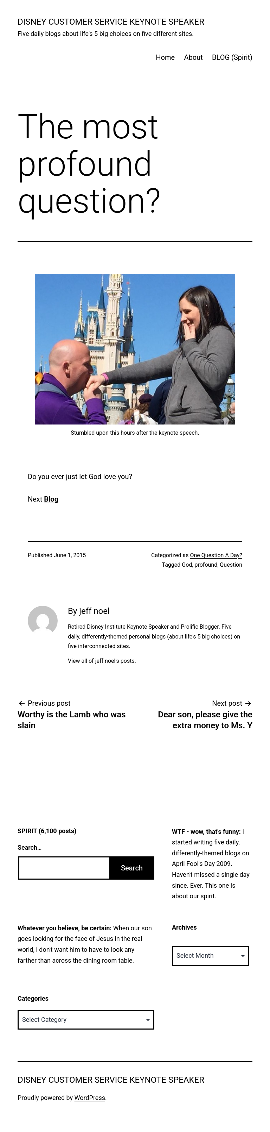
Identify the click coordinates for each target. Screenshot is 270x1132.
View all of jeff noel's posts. (102, 661)
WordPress (90, 1097)
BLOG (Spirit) (232, 57)
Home (165, 57)
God (187, 564)
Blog (51, 499)
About (193, 57)
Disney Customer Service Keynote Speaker (111, 22)
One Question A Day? (216, 555)
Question (231, 564)
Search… (30, 847)
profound (205, 564)
